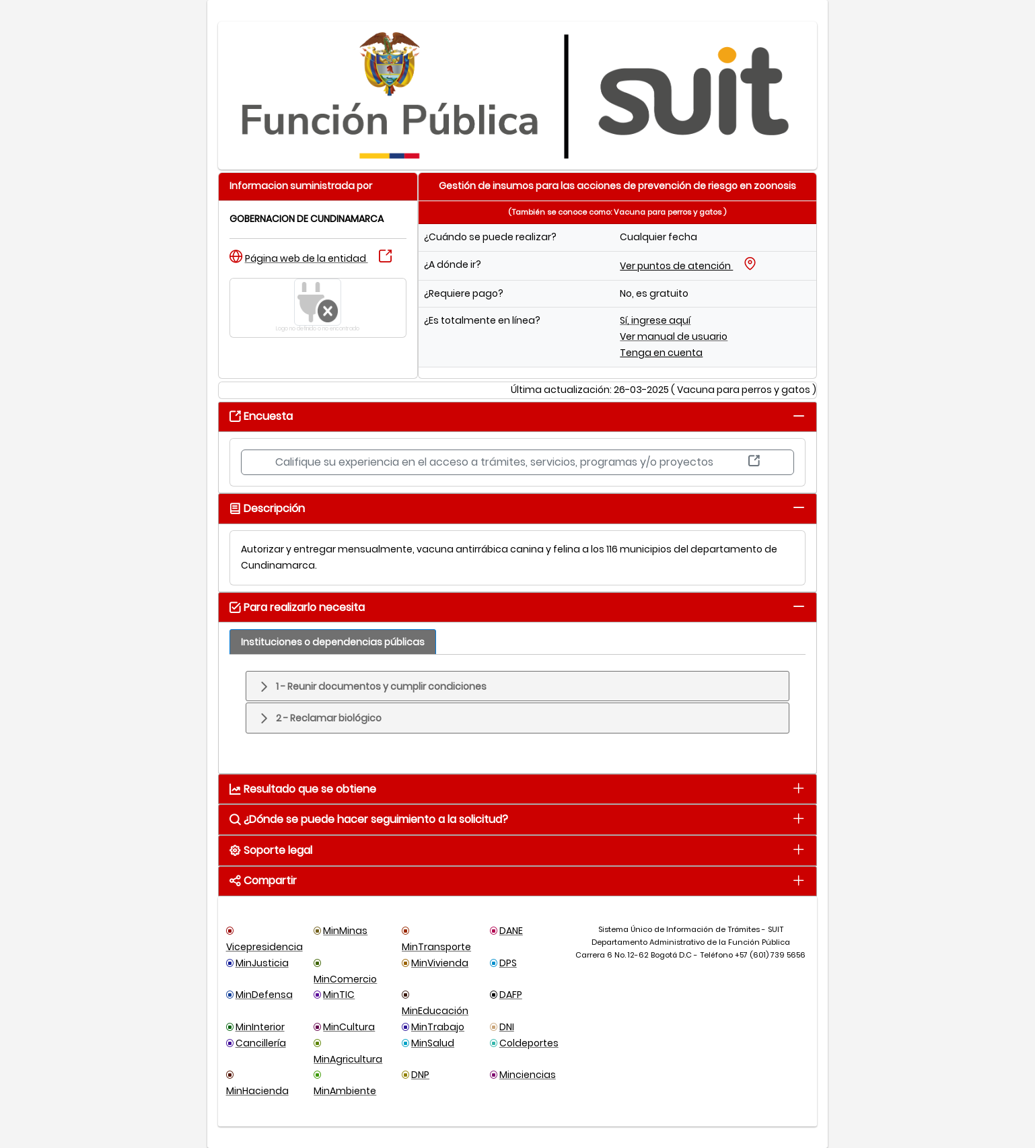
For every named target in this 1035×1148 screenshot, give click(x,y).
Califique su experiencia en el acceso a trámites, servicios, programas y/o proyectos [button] (517, 462)
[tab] (799, 415)
